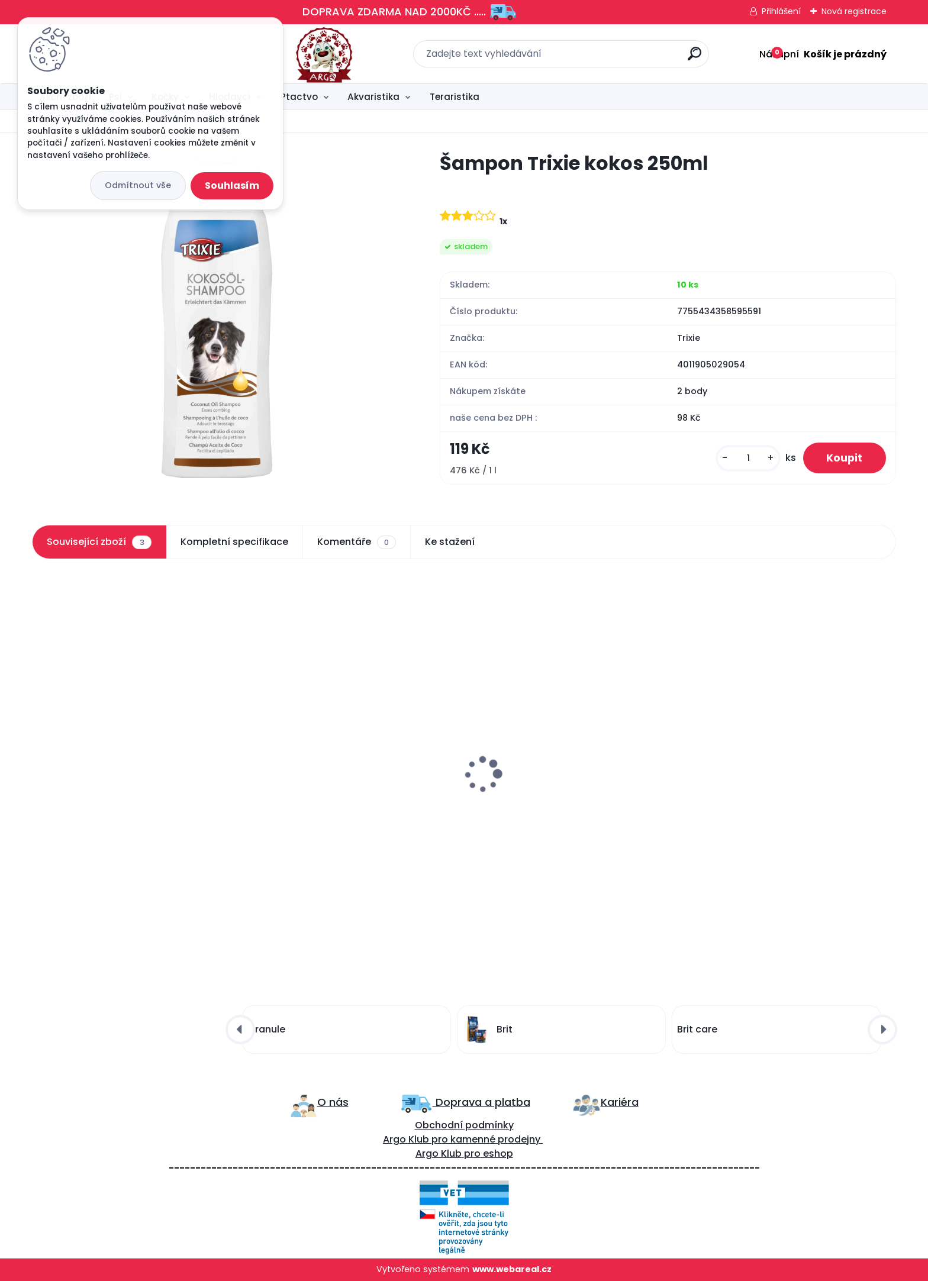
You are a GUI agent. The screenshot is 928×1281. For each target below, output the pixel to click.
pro (472, 1153)
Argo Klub (406, 1139)
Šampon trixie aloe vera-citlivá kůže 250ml (560, 796)
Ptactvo (299, 97)
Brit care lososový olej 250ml (106, 790)
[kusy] (747, 458)
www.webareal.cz (512, 1269)
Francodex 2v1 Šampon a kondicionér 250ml (345, 796)
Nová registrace (854, 11)
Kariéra (620, 1102)
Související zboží (99, 542)
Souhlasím (232, 185)
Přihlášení (781, 11)
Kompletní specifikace (234, 541)
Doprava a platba (481, 1102)
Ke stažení (450, 541)
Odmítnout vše (138, 185)
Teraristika (454, 97)
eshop (497, 1153)
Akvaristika (373, 97)
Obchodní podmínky (464, 1125)
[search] (594, 58)
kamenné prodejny (494, 1139)
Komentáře (356, 542)
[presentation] (40, 746)
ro (443, 1139)
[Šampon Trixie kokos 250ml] (217, 317)
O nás (333, 1102)
